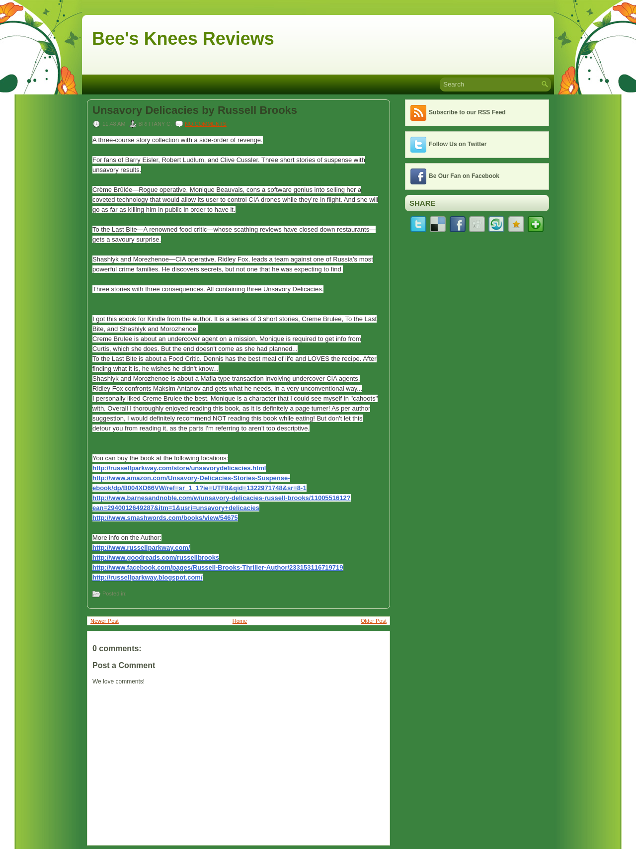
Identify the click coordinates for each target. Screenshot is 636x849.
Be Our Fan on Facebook (464, 175)
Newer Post (104, 621)
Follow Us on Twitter (457, 144)
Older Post (374, 621)
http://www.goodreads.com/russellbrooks (155, 557)
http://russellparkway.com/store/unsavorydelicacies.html (179, 468)
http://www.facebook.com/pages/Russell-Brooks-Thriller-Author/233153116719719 (217, 567)
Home (240, 621)
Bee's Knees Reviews (183, 38)
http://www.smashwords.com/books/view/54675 (165, 517)
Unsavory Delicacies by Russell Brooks (194, 110)
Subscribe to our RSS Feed (467, 112)
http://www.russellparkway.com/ (141, 547)
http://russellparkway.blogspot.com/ (147, 577)
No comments (206, 124)
